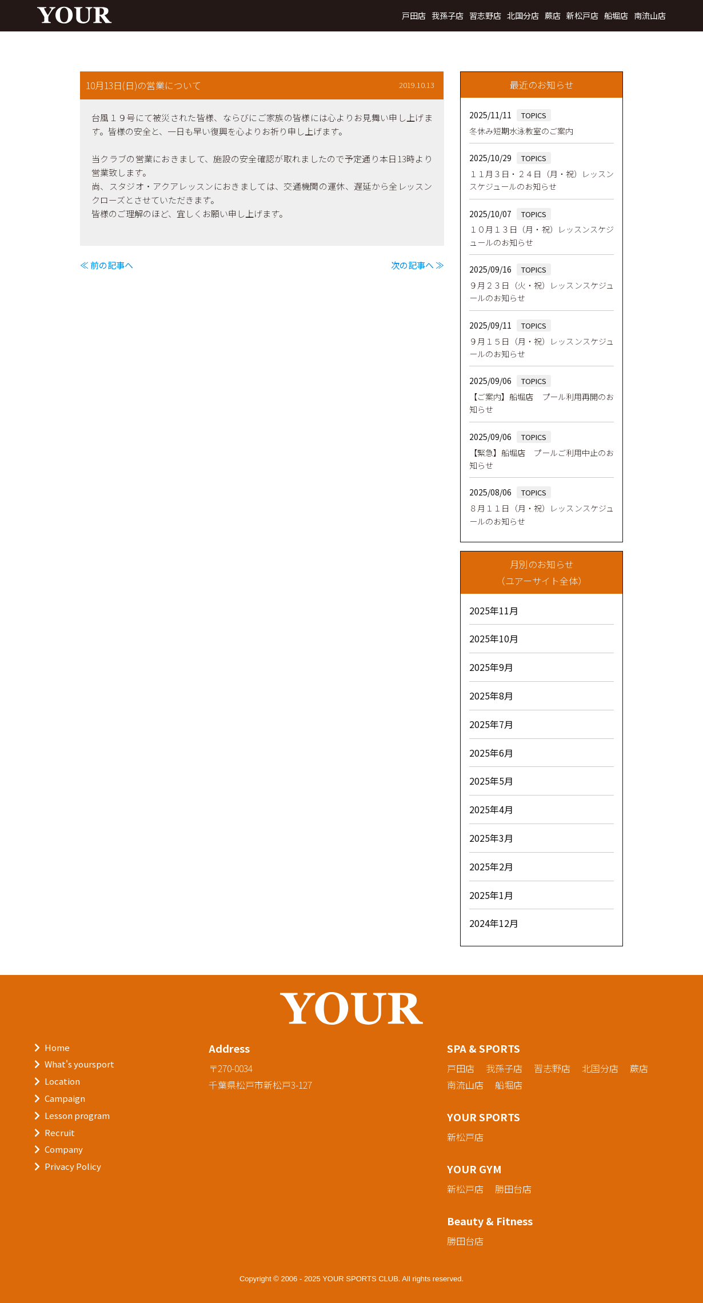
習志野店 (485, 15)
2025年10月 (493, 638)
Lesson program (77, 1115)
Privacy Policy (73, 1166)
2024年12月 (493, 923)
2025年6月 (491, 753)
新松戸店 (582, 15)
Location (62, 1081)
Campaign (65, 1098)
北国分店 (523, 15)
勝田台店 (513, 1189)
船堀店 (616, 15)
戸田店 (414, 15)
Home (57, 1047)
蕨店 (553, 15)
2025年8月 (491, 695)
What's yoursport (79, 1064)
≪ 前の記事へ (106, 265)
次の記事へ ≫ (417, 265)
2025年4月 (491, 809)
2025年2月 (491, 866)
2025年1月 (491, 895)
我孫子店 (448, 15)
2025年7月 (491, 724)
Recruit (60, 1132)
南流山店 (650, 15)
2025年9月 (491, 667)
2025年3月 (491, 838)
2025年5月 (491, 781)
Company (64, 1149)
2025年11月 (493, 610)
